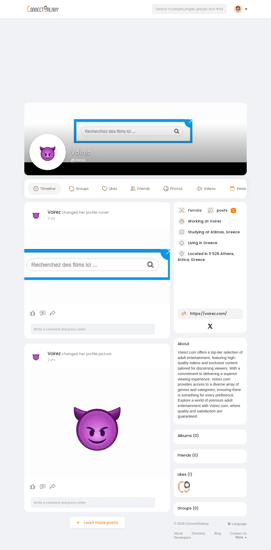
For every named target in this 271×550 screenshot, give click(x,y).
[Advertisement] (135, 61)
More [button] (241, 537)
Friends (184, 455)
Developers (182, 537)
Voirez (80, 152)
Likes (182, 474)
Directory (198, 533)
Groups (185, 508)
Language (237, 523)
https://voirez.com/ (208, 313)
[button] (189, 9)
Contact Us (238, 533)
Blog (217, 533)
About (178, 533)
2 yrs (51, 218)
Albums (185, 436)
